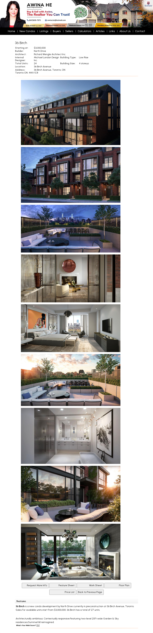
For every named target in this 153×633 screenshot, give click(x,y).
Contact (140, 31)
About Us (125, 31)
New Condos (27, 31)
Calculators (84, 31)
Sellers (69, 31)
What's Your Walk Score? (27, 625)
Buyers (57, 31)
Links (112, 31)
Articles (100, 31)
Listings (44, 31)
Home (11, 31)
